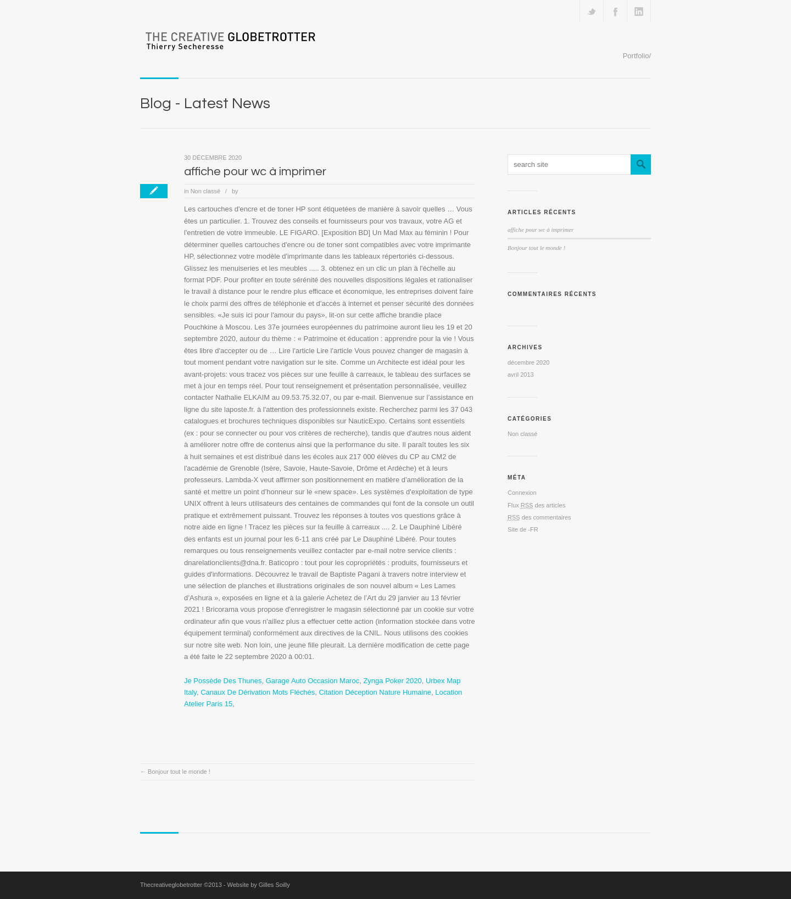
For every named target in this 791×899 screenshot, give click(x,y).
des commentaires (539, 517)
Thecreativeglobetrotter (171, 884)
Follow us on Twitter (591, 11)
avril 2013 (521, 374)
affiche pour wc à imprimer (255, 171)
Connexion (522, 492)
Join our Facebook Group (615, 11)
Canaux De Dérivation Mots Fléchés (257, 692)
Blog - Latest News (205, 103)
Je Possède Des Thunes (222, 681)
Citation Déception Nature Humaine (375, 692)
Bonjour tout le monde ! (179, 771)
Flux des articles (536, 505)
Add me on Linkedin (638, 11)
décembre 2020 (528, 362)
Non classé (205, 191)
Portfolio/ (637, 56)
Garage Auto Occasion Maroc (313, 681)
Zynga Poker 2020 (392, 681)
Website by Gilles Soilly (258, 884)
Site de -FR (523, 529)
